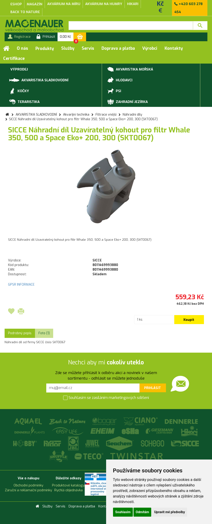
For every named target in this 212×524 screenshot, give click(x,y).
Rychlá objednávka (68, 490)
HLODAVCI (119, 80)
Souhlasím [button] (123, 512)
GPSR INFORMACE (21, 284)
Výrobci (149, 48)
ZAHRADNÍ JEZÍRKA (127, 102)
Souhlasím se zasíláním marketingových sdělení (106, 398)
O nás (22, 48)
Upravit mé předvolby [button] (169, 512)
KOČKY (19, 91)
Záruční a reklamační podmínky (28, 490)
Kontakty (174, 48)
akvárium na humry (103, 4)
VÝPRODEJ (18, 69)
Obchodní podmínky (28, 485)
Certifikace (14, 58)
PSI (114, 91)
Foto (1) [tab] (44, 333)
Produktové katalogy (68, 485)
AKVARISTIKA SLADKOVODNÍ (38, 79)
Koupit (188, 320)
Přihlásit (152, 388)
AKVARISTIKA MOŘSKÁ (130, 69)
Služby (67, 48)
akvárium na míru (63, 4)
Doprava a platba (118, 48)
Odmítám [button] (142, 512)
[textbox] (131, 25)
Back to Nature (25, 12)
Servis (88, 48)
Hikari (132, 4)
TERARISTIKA (24, 102)
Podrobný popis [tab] (20, 333)
